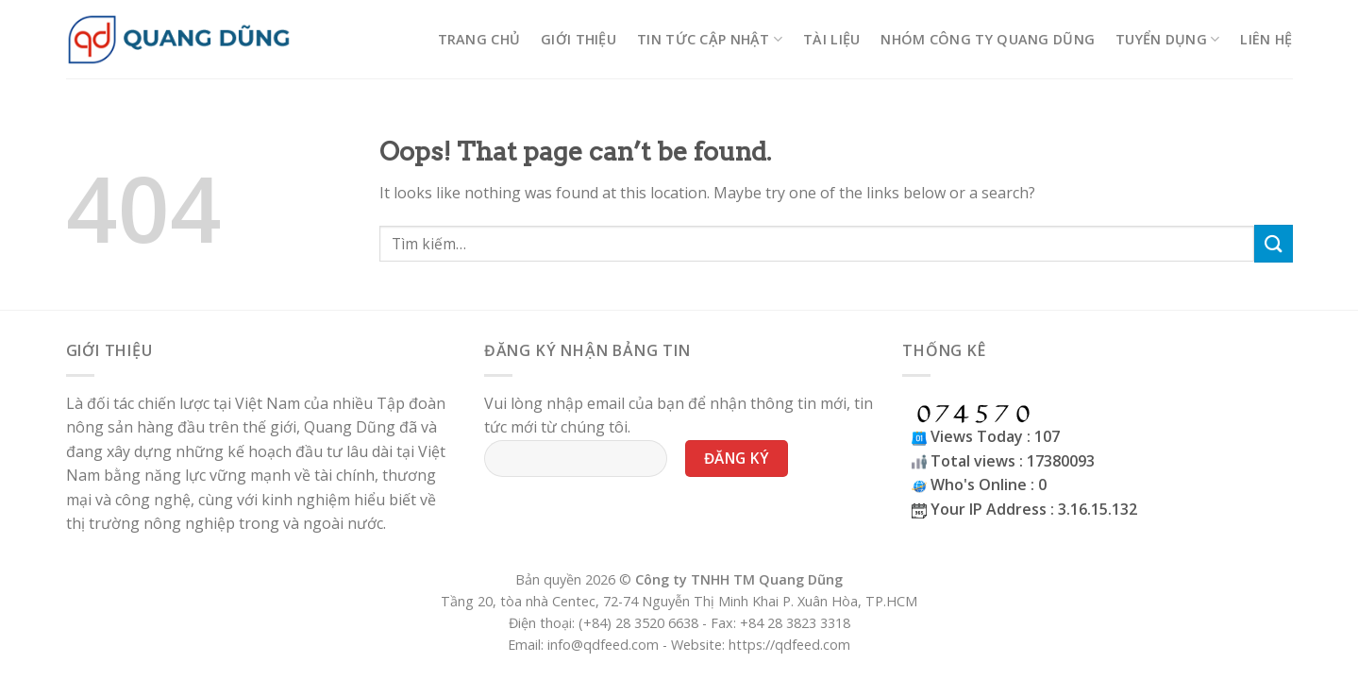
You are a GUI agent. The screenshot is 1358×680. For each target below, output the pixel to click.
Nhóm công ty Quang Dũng (987, 39)
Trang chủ (479, 39)
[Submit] (1273, 243)
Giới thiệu (578, 39)
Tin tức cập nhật (709, 39)
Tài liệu (831, 39)
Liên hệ (1266, 39)
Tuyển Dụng (1167, 39)
